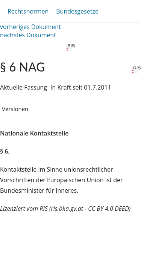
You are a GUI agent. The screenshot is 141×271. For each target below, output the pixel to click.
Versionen (15, 109)
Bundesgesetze (77, 11)
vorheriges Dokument (30, 27)
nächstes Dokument (28, 35)
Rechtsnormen (28, 11)
